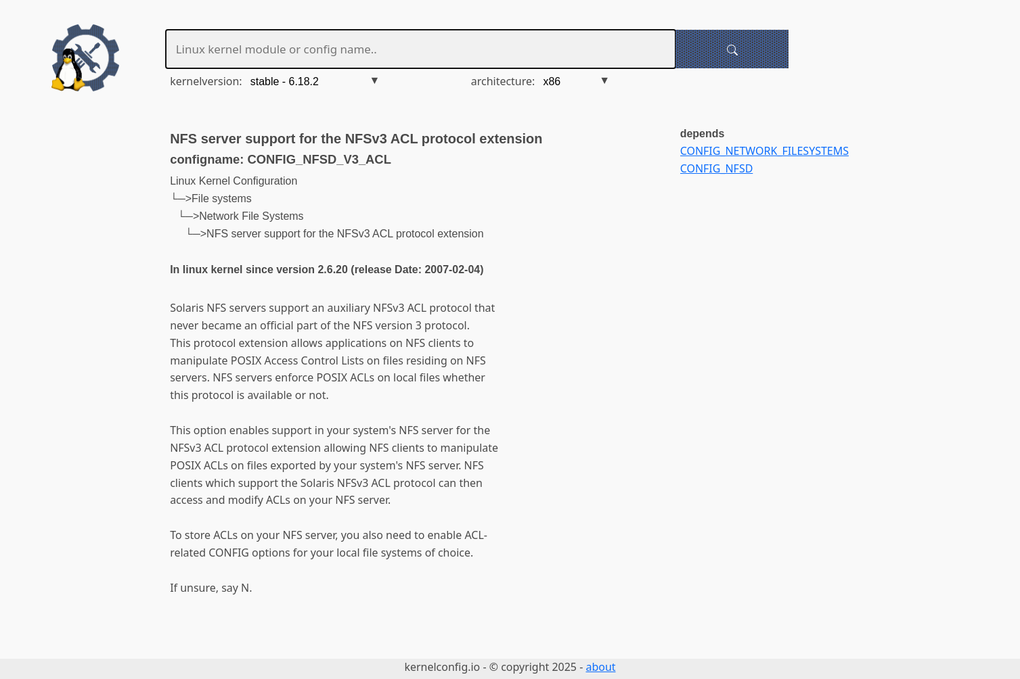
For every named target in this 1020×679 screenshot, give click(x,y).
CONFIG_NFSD (716, 168)
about (600, 666)
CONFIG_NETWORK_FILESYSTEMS (764, 150)
